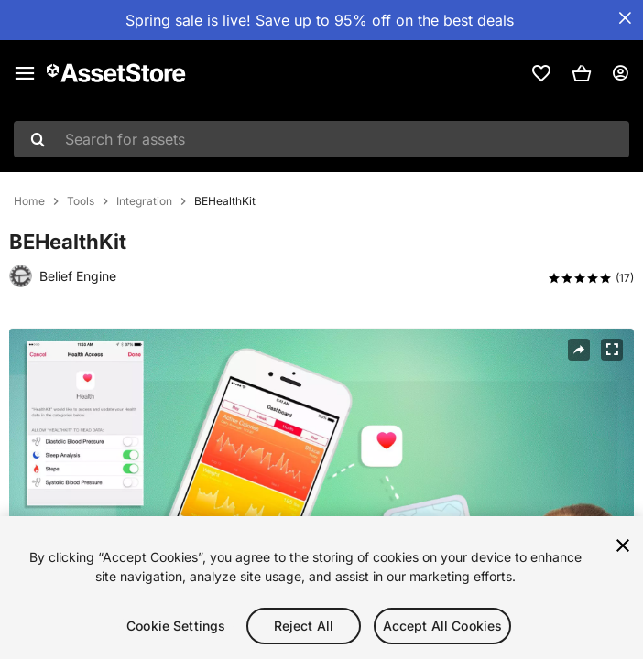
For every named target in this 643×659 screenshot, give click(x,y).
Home (29, 201)
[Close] (623, 547)
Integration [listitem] (144, 201)
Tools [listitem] (80, 201)
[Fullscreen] (612, 350)
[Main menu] (24, 73)
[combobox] (321, 139)
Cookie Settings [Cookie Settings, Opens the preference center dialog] (175, 627)
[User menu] (620, 73)
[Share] (579, 350)
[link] (541, 73)
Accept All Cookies (443, 627)
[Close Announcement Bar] (625, 18)
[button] (582, 73)
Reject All (303, 627)
